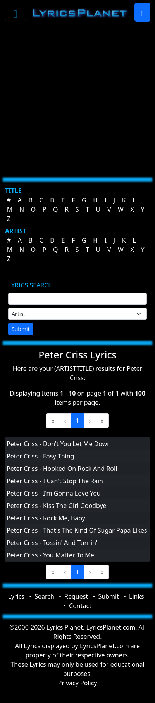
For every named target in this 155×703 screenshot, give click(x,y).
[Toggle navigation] (15, 12)
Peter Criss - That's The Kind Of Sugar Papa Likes (77, 530)
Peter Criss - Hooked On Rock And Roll (62, 468)
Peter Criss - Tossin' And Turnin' (52, 542)
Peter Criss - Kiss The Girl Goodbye (57, 505)
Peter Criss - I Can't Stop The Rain (55, 481)
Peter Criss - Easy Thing (40, 456)
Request (76, 596)
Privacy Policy (77, 683)
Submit (21, 329)
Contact (80, 605)
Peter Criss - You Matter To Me (50, 555)
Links (136, 596)
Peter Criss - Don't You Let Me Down (59, 444)
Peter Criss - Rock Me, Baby (46, 518)
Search (44, 596)
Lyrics (16, 596)
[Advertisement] (75, 98)
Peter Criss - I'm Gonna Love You (54, 493)
